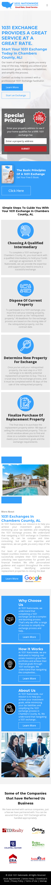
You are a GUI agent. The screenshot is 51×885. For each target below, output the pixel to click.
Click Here (16, 190)
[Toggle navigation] (47, 5)
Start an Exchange (16, 95)
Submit (25, 148)
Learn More (12, 87)
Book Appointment (11, 878)
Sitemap (43, 881)
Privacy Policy (17, 881)
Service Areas (28, 878)
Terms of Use (31, 881)
